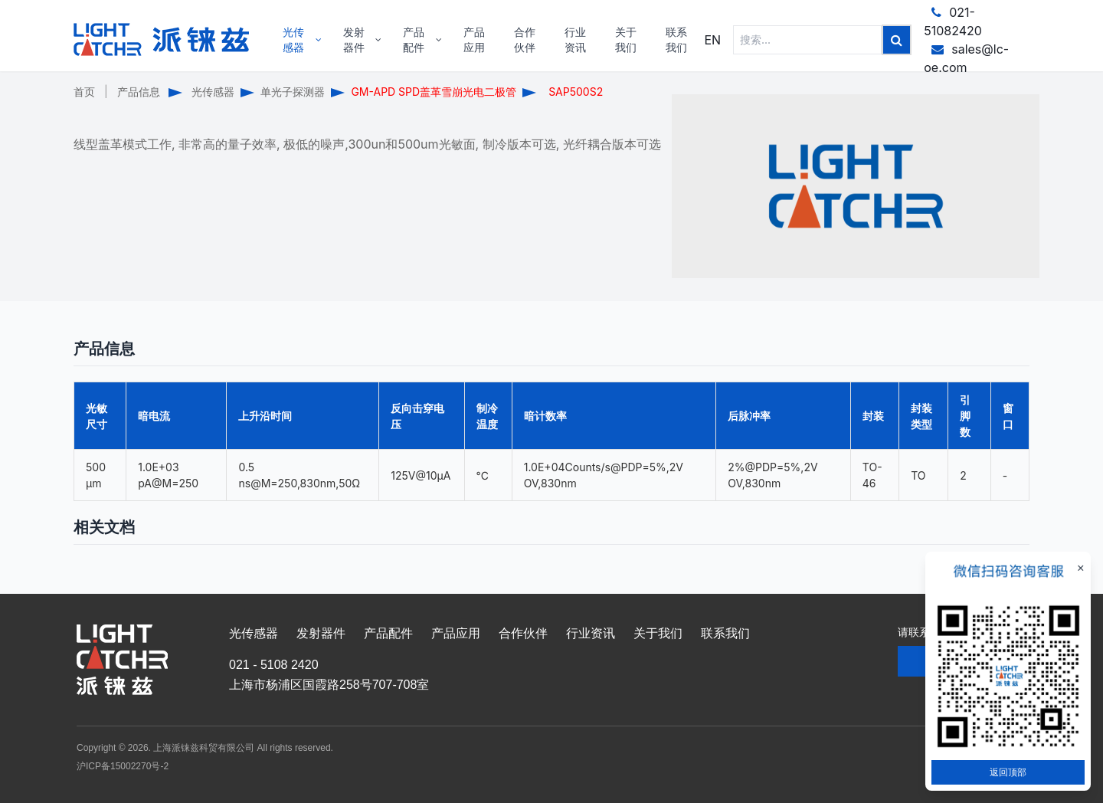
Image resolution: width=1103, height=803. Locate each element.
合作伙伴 (523, 633)
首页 (84, 91)
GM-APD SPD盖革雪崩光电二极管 (433, 91)
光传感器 (212, 91)
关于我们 (657, 633)
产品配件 (388, 633)
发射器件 (320, 633)
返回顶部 (1008, 772)
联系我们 (725, 633)
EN (712, 40)
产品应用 (455, 633)
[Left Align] (897, 40)
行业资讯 (590, 633)
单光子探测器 (292, 91)
